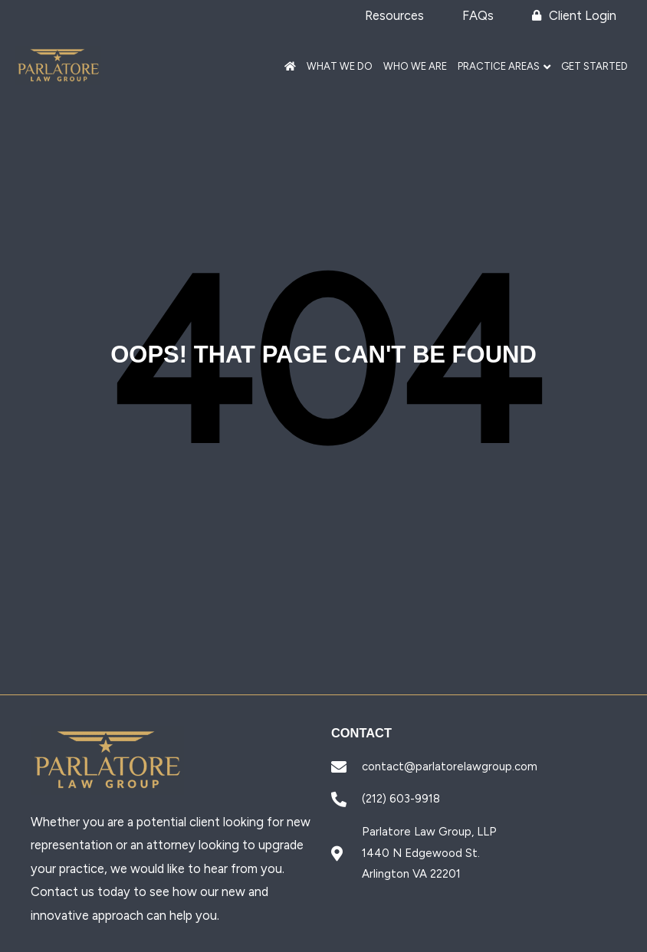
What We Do (340, 66)
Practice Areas (499, 66)
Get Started (594, 66)
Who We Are (415, 66)
